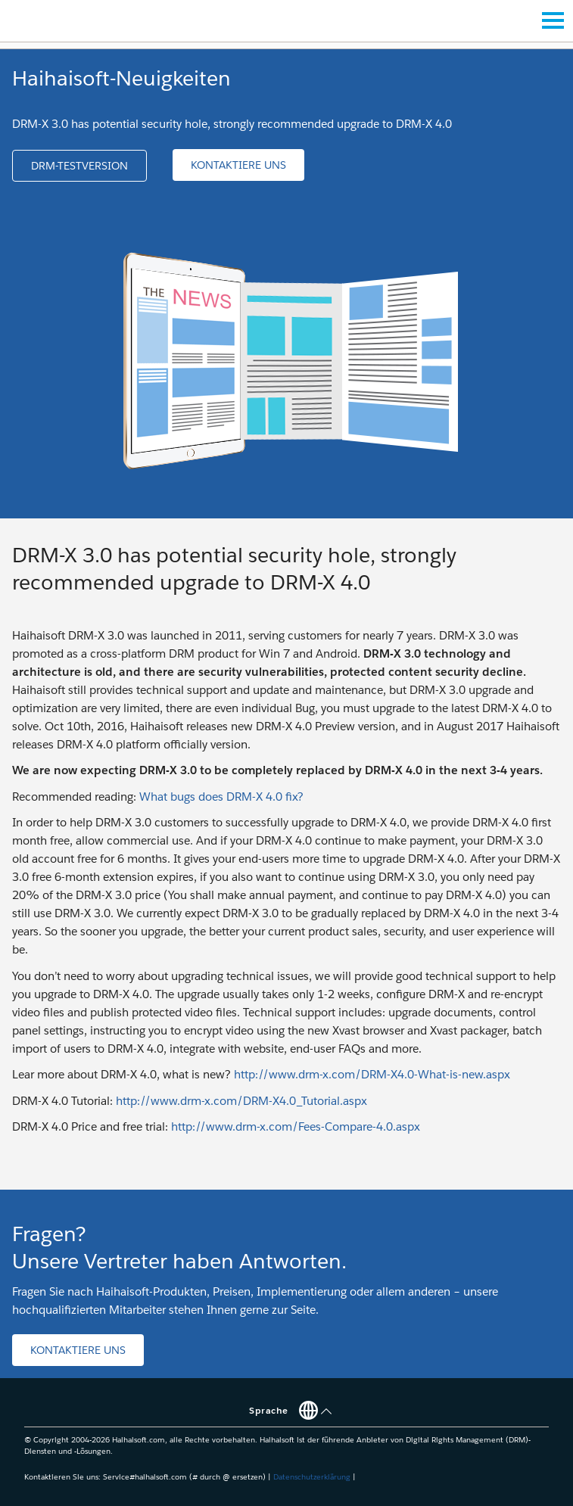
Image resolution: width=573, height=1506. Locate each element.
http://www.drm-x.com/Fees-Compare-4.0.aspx (295, 1126)
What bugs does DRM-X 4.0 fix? (221, 796)
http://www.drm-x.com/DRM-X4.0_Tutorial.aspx (241, 1101)
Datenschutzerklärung (311, 1477)
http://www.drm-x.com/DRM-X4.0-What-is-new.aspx (372, 1074)
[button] (79, 166)
